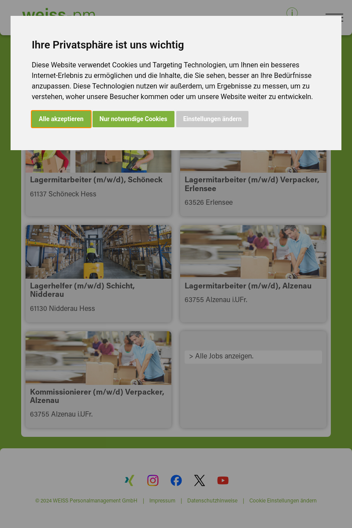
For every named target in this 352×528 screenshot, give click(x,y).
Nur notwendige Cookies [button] (133, 118)
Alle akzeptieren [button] (61, 118)
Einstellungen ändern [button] (212, 118)
